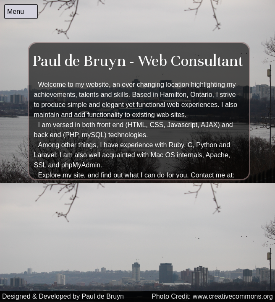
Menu (15, 11)
